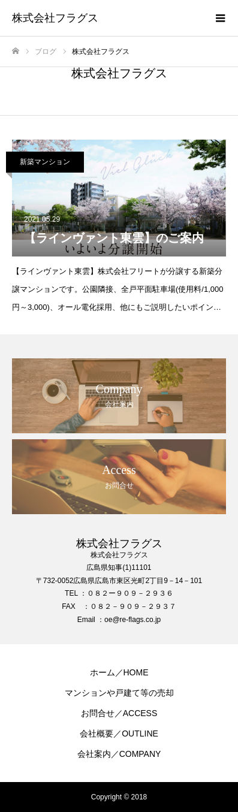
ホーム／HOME (119, 672)
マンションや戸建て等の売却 (119, 693)
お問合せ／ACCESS (119, 713)
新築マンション (45, 162)
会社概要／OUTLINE (119, 733)
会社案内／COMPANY (119, 754)
